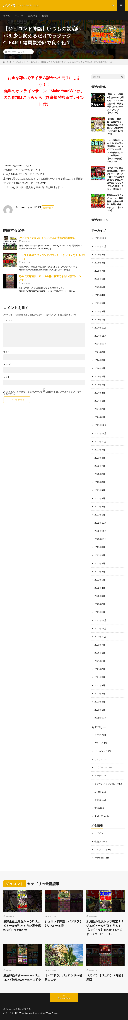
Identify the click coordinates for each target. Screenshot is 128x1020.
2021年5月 (99, 677)
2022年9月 (99, 547)
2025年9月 (99, 254)
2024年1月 (99, 417)
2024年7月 (99, 368)
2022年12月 (100, 522)
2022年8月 (99, 555)
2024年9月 (99, 352)
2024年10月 (100, 344)
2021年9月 (99, 644)
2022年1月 (99, 612)
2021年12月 (100, 620)
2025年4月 (99, 295)
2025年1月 (99, 319)
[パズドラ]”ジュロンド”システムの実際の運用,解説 (47, 237)
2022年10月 (100, 539)
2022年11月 (100, 531)
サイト (6, 377)
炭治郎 (45, 15)
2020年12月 (100, 718)
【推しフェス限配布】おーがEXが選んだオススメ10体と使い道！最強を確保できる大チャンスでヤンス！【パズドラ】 (115, 103)
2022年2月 (99, 604)
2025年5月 (99, 287)
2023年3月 (99, 498)
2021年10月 (100, 636)
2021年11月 (100, 628)
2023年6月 (99, 474)
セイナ (97, 759)
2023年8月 (99, 457)
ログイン (98, 833)
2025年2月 (99, 311)
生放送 (97, 800)
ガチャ (97, 743)
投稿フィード (101, 841)
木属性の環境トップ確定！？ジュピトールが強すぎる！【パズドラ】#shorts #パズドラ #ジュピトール (105, 928)
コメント (7, 320)
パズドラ (19, 15)
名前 (6, 352)
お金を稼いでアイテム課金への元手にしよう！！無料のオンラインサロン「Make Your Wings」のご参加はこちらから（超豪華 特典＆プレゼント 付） (44, 90)
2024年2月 (99, 409)
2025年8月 (99, 262)
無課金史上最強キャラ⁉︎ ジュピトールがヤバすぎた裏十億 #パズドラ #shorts (22, 926)
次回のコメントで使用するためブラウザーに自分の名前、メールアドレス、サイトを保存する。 (43, 393)
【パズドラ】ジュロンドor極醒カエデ (63, 977)
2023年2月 (99, 506)
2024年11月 (100, 335)
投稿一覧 (47, 207)
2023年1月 (99, 514)
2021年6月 (99, 669)
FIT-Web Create (23, 1013)
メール (7, 364)
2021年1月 (99, 709)
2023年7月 (99, 466)
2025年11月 (100, 238)
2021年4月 (99, 685)
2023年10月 (100, 441)
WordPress (52, 1013)
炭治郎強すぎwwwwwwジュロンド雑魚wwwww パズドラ (22, 977)
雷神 (96, 808)
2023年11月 (100, 433)
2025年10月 (100, 246)
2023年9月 (99, 449)
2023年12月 (100, 425)
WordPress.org (101, 857)
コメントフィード (103, 849)
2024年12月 (100, 327)
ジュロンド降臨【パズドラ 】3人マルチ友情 (64, 923)
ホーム (6, 15)
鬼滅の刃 (32, 15)
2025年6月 (99, 279)
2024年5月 (99, 384)
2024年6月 (99, 376)
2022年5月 (99, 579)
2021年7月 (99, 661)
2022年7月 (99, 563)
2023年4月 (99, 490)
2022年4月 (99, 587)
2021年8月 (99, 652)
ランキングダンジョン (105, 783)
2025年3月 (99, 303)
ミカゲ (97, 775)
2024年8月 (99, 360)
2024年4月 (99, 392)
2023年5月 (99, 482)
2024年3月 (99, 400)
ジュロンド (25, 52)
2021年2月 (99, 701)
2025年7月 (99, 270)
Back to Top (64, 998)
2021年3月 (99, 693)
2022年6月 (99, 571)
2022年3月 (99, 596)
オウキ (97, 735)
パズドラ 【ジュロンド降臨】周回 (105, 977)
